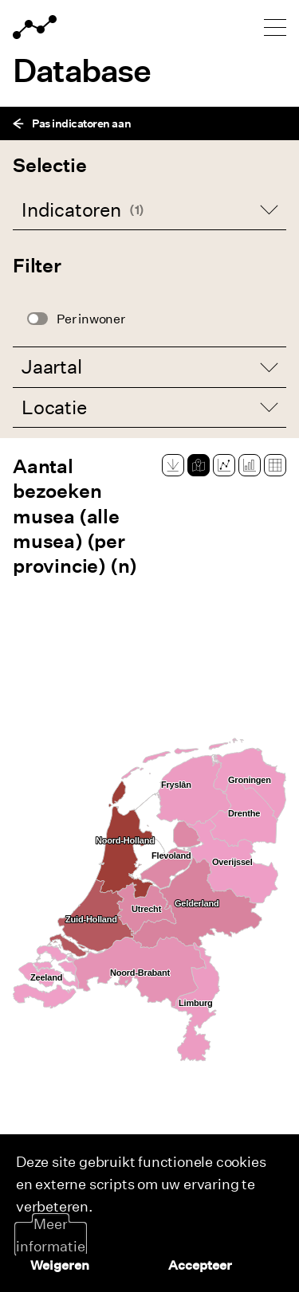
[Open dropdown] (149, 209)
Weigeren (59, 1265)
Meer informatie (50, 1234)
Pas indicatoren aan (72, 123)
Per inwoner (91, 319)
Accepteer (200, 1265)
